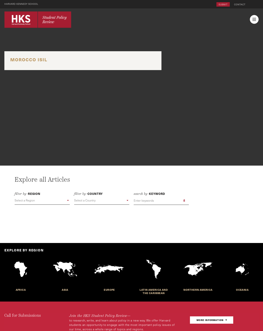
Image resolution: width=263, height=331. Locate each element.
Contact (239, 4)
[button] (42, 200)
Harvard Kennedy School (21, 3)
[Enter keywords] (161, 200)
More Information (210, 319)
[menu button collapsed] (254, 19)
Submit (223, 4)
